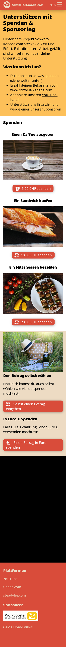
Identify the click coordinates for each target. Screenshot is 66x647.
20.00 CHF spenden (33, 322)
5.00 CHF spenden (33, 188)
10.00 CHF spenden (33, 255)
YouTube (10, 578)
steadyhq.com (14, 595)
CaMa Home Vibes (18, 627)
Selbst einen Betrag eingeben (25, 406)
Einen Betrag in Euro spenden (26, 445)
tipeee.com (12, 586)
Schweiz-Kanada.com (27, 5)
